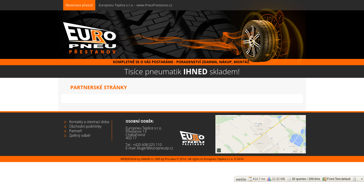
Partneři (75, 130)
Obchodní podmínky (85, 126)
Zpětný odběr (80, 135)
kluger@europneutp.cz (155, 148)
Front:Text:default (336, 179)
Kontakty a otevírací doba (89, 121)
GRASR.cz (147, 159)
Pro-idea (170, 159)
